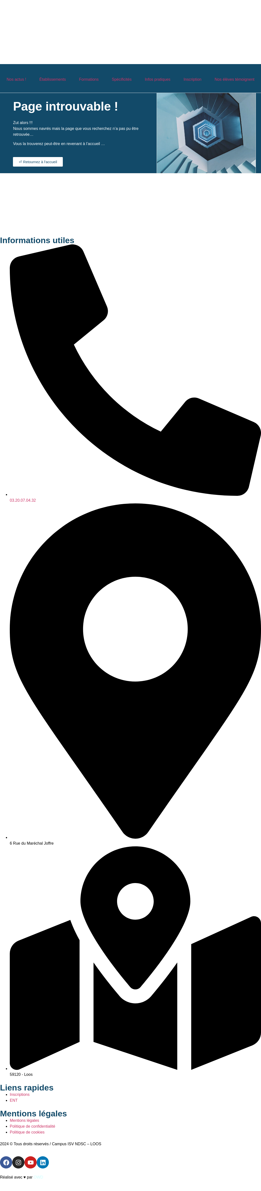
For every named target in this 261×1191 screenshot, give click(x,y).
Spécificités (122, 79)
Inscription (192, 79)
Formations (88, 79)
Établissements (52, 79)
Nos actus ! (16, 79)
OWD (38, 1177)
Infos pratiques (157, 79)
